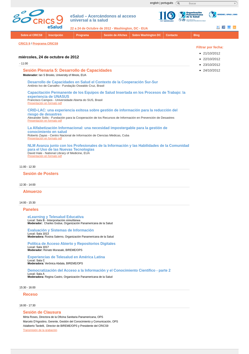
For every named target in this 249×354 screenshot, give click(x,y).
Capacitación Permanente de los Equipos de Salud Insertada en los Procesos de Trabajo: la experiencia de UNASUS (106, 94)
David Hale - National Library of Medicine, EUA (59, 153)
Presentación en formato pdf (45, 103)
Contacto (172, 35)
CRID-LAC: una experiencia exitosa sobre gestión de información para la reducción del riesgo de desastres (103, 112)
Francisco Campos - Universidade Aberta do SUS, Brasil (65, 100)
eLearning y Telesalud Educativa (56, 217)
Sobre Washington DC (146, 35)
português (167, 3)
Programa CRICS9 (45, 43)
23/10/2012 (211, 64)
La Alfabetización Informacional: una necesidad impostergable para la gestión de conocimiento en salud (98, 130)
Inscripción (56, 35)
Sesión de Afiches (115, 35)
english (154, 3)
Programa (82, 35)
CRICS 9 (24, 43)
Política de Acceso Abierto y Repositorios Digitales (72, 244)
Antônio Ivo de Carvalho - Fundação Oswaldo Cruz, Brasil (66, 85)
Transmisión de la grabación (40, 330)
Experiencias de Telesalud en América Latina (66, 257)
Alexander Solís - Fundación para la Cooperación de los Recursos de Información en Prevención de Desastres (101, 117)
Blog (197, 35)
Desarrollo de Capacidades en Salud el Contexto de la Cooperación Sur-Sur (93, 82)
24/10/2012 (211, 70)
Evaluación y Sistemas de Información (61, 230)
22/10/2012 (211, 59)
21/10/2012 (211, 53)
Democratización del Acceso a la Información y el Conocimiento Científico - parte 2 (99, 270)
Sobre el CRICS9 (31, 35)
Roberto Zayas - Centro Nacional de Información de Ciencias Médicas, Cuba (78, 135)
